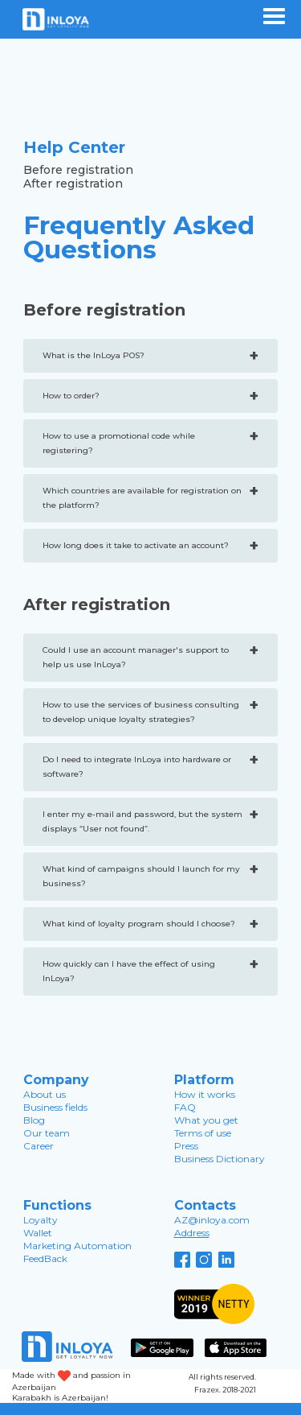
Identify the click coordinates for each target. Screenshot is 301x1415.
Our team (46, 1133)
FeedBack (45, 1258)
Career (38, 1146)
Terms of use (202, 1133)
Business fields (55, 1107)
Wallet (37, 1233)
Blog (34, 1120)
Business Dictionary (219, 1159)
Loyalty (40, 1220)
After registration (73, 184)
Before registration (78, 170)
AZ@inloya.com (212, 1220)
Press (186, 1146)
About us (44, 1094)
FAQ (185, 1107)
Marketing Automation (77, 1246)
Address (191, 1233)
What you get (206, 1120)
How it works (204, 1094)
